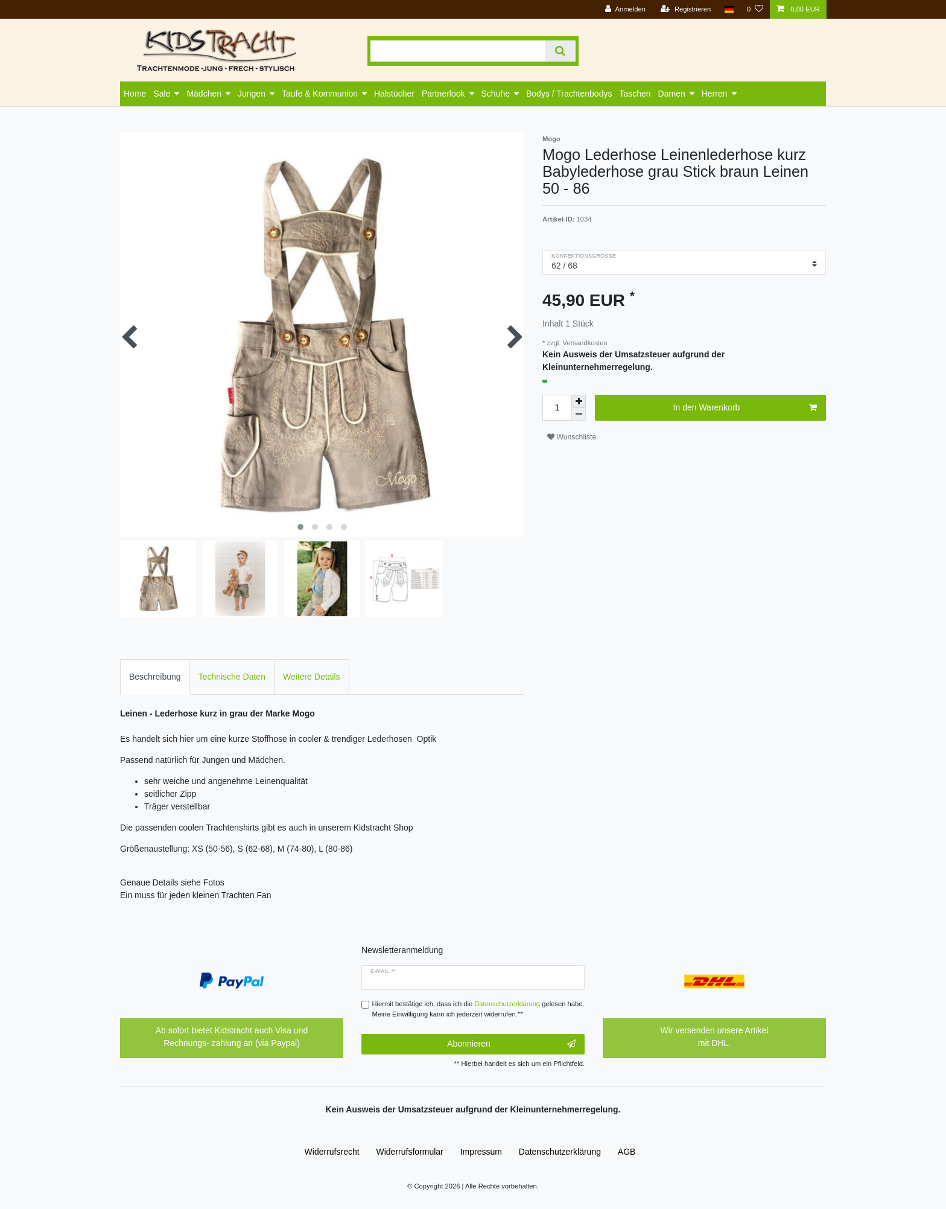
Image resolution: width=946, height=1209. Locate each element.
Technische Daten (231, 676)
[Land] (728, 9)
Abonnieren (511, 1044)
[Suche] (560, 51)
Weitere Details (311, 676)
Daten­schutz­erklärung (560, 1151)
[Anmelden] (625, 9)
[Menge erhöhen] (578, 401)
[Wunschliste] (755, 9)
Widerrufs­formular (409, 1151)
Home (135, 93)
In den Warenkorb (745, 408)
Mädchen (203, 93)
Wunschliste (571, 437)
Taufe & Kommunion (320, 93)
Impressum (481, 1151)
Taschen (634, 93)
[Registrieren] (685, 9)
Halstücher (394, 93)
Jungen (251, 93)
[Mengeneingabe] (556, 408)
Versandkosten (583, 342)
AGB (627, 1151)
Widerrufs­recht (332, 1151)
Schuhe (495, 93)
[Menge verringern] (578, 414)
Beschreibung (155, 676)
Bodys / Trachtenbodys (569, 93)
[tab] (155, 677)
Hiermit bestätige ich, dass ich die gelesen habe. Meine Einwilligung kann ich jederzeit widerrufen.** (478, 1009)
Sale (161, 93)
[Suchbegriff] (457, 51)
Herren (715, 93)
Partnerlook (443, 93)
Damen (671, 93)
